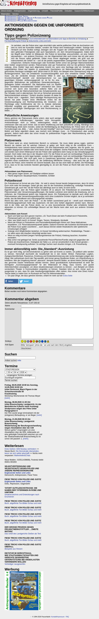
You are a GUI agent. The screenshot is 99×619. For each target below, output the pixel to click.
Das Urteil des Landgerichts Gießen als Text (23, 534)
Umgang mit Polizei (25, 18)
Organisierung (33, 11)
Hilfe (19, 360)
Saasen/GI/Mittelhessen (84, 11)
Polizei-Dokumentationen (27, 21)
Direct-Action (6, 11)
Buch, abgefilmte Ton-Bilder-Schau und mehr (23, 503)
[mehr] (7, 398)
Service (15, 14)
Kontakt (53, 617)
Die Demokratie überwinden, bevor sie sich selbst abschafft (22, 452)
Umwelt (45, 11)
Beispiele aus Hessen (13, 549)
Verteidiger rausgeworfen (15, 564)
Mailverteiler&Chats (22, 455)
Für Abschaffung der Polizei (16, 41)
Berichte (72, 39)
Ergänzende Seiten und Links (17, 473)
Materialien (5, 14)
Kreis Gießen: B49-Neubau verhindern (20, 449)
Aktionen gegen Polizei (43, 18)
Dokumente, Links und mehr (40, 41)
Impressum (60, 617)
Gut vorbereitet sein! (38, 39)
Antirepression (20, 11)
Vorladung (82, 39)
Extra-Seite (67, 276)
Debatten (68, 11)
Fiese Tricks (23, 16)
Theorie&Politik (56, 11)
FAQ (67, 617)
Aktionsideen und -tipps (57, 39)
